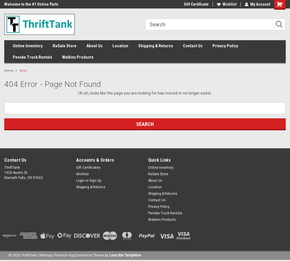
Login (80, 181)
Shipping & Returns (155, 45)
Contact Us (192, 45)
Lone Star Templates (125, 255)
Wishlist (226, 4)
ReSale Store (64, 45)
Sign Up (95, 181)
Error (23, 70)
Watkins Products (77, 57)
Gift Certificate (196, 4)
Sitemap (45, 255)
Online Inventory (28, 45)
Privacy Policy (225, 45)
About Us (94, 45)
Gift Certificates (88, 168)
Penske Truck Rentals (32, 57)
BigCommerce (80, 255)
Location (120, 45)
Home (9, 70)
